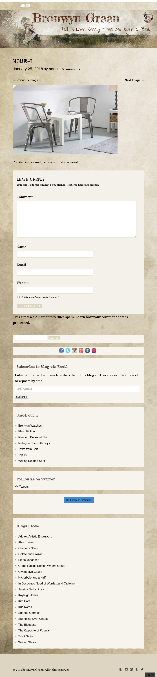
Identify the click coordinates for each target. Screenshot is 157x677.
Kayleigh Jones (28, 595)
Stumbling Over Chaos (33, 618)
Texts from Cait (28, 449)
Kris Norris (25, 607)
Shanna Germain (29, 612)
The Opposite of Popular (34, 630)
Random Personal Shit (33, 437)
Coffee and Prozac (30, 554)
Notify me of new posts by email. (40, 297)
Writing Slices (27, 642)
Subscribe (21, 396)
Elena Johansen (28, 559)
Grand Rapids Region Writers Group (41, 565)
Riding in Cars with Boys (34, 443)
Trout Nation (26, 636)
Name (22, 246)
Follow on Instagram (79, 500)
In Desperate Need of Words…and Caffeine (46, 583)
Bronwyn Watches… (31, 425)
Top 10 (22, 454)
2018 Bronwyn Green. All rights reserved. (43, 670)
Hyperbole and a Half (32, 577)
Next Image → (134, 80)
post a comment (68, 163)
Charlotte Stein (28, 548)
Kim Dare (24, 601)
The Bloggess (27, 624)
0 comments (71, 69)
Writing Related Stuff (31, 460)
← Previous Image (25, 80)
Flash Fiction (26, 431)
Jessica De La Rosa (31, 589)
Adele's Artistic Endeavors (35, 536)
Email (22, 264)
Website (23, 282)
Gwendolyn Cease (30, 571)
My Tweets (22, 486)
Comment (25, 197)
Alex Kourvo (26, 542)
